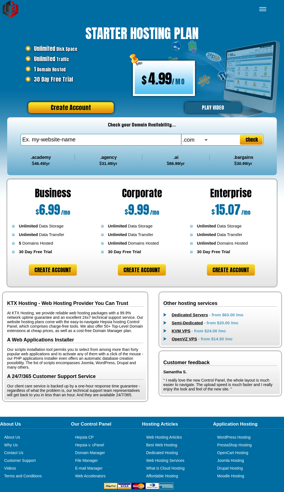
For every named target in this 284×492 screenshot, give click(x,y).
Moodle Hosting (230, 476)
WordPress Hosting (233, 437)
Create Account (71, 107)
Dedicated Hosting (162, 452)
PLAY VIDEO (213, 107)
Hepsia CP (84, 437)
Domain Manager (90, 452)
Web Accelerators (90, 476)
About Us (12, 437)
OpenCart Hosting (232, 452)
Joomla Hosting (230, 460)
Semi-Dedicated (187, 322)
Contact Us (13, 452)
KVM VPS (181, 330)
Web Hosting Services (165, 460)
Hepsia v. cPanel (89, 445)
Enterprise (231, 193)
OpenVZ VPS (184, 338)
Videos (10, 468)
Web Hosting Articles (164, 437)
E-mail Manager (89, 468)
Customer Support (20, 460)
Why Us (11, 445)
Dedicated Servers (190, 314)
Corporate (142, 193)
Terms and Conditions (23, 476)
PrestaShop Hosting (234, 445)
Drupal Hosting (230, 468)
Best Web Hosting (161, 445)
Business (53, 193)
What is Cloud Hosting (165, 468)
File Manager (86, 460)
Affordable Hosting (162, 476)
